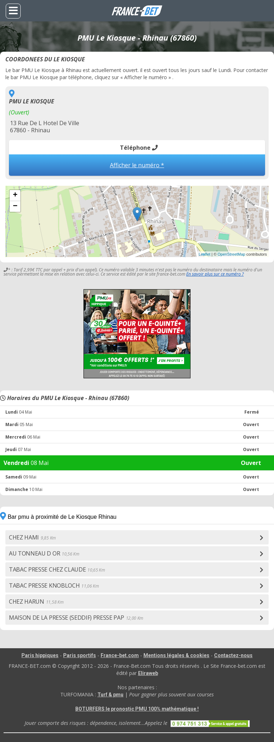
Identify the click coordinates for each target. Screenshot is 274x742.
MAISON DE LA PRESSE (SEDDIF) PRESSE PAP (76, 617)
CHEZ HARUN (36, 601)
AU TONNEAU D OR (44, 553)
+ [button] (15, 195)
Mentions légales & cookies (176, 655)
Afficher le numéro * (137, 165)
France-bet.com (120, 655)
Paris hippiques (40, 655)
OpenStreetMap (231, 254)
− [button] (15, 206)
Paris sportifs (79, 655)
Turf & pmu (110, 694)
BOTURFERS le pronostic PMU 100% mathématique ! (137, 709)
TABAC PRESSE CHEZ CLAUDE (57, 569)
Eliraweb (148, 673)
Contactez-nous (233, 655)
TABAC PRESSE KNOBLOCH (54, 585)
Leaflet (204, 254)
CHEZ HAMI (32, 537)
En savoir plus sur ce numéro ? (215, 274)
